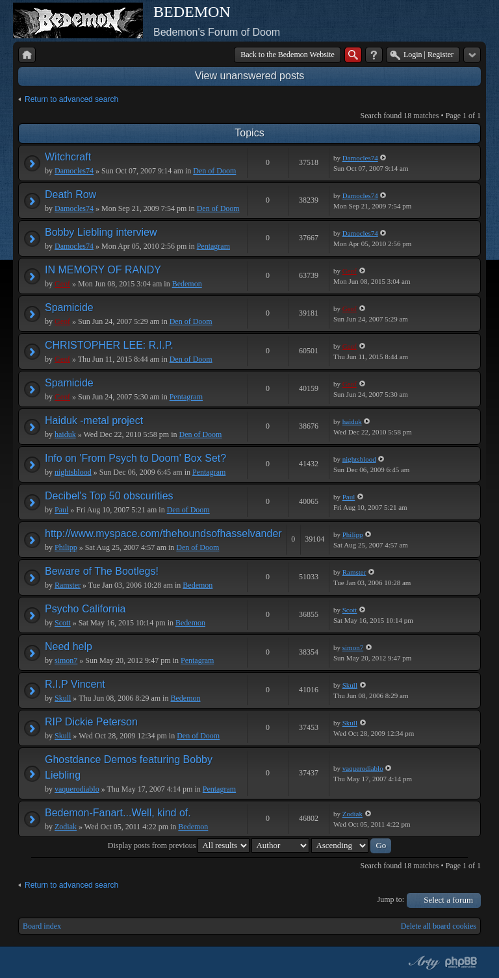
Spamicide (69, 307)
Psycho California (85, 608)
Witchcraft (68, 156)
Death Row (70, 194)
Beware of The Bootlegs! (102, 571)
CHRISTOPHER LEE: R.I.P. (109, 345)
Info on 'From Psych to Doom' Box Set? (135, 458)
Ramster (68, 585)
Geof (62, 283)
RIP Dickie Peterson (91, 721)
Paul (61, 509)
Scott (63, 622)
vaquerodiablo (77, 789)
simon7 (66, 660)
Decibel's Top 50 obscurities (109, 495)
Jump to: (391, 899)
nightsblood (73, 472)
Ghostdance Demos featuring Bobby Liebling (128, 767)
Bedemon (187, 283)
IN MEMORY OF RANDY (103, 269)
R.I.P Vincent (75, 684)
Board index (42, 926)
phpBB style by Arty (422, 962)
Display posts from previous (179, 845)
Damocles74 (74, 170)
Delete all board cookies (438, 926)
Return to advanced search (71, 99)
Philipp (66, 547)
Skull (63, 698)
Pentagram (213, 246)
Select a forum (448, 900)
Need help (68, 646)
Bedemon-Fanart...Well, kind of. (118, 812)
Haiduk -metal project (94, 420)
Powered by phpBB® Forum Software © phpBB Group (461, 962)
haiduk (65, 434)
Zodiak (66, 826)
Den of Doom (214, 170)
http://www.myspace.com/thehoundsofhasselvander (163, 533)
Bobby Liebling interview (101, 232)
